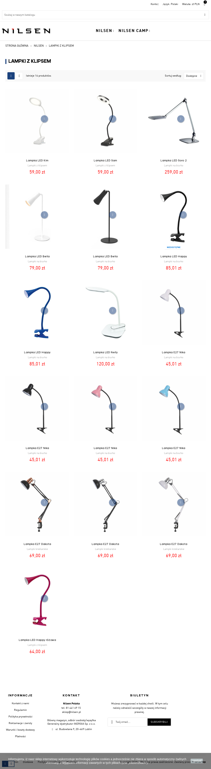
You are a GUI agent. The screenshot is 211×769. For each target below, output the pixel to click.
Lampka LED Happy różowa (37, 640)
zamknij (197, 761)
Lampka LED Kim (37, 160)
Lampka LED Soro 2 (174, 160)
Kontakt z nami (20, 703)
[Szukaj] (105, 15)
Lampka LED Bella (37, 256)
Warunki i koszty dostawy (20, 730)
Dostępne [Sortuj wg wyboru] (194, 75)
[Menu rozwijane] (170, 4)
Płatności (20, 736)
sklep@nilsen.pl (71, 712)
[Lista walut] (191, 4)
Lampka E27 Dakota (37, 544)
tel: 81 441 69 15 (71, 708)
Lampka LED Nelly (105, 352)
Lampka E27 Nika (173, 352)
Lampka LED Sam (105, 160)
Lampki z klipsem (37, 165)
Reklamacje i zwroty (20, 723)
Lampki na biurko (173, 165)
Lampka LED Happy (174, 256)
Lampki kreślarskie (37, 549)
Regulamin (20, 710)
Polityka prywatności (20, 716)
